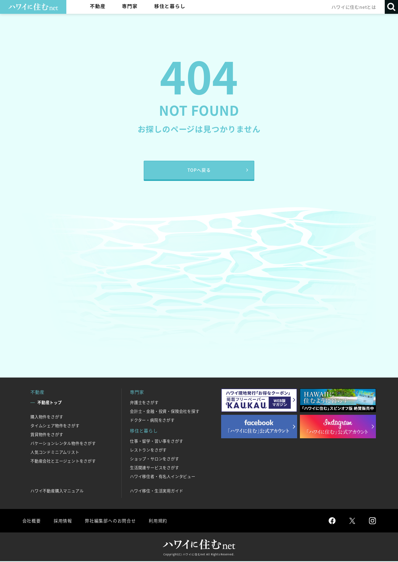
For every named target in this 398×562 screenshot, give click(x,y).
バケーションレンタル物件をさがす (63, 444)
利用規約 (157, 521)
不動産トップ (49, 403)
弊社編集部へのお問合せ (109, 521)
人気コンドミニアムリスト (54, 453)
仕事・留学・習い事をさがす (156, 442)
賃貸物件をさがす (46, 435)
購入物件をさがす (46, 417)
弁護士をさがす (144, 403)
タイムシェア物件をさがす (55, 426)
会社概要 (31, 521)
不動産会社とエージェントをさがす (63, 461)
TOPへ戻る (199, 170)
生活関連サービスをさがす (154, 468)
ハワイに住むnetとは (353, 7)
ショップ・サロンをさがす (154, 459)
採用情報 (62, 521)
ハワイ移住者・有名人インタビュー (162, 477)
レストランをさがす (148, 450)
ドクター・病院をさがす (152, 421)
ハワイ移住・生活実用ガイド (156, 491)
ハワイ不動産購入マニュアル (56, 491)
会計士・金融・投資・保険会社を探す (165, 412)
